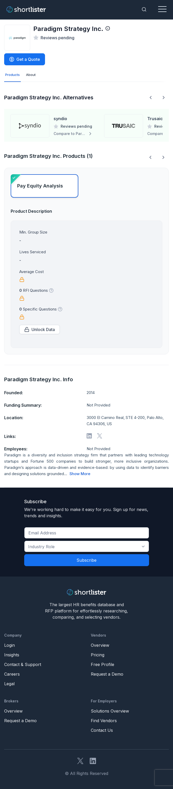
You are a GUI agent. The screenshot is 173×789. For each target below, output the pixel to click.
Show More (79, 473)
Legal (9, 683)
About (31, 75)
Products (12, 75)
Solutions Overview (110, 711)
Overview (100, 645)
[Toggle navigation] (162, 9)
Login (9, 645)
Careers (12, 674)
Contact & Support (22, 664)
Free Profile (102, 664)
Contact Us (102, 730)
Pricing (97, 654)
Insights (11, 654)
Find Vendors (104, 720)
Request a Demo (107, 674)
